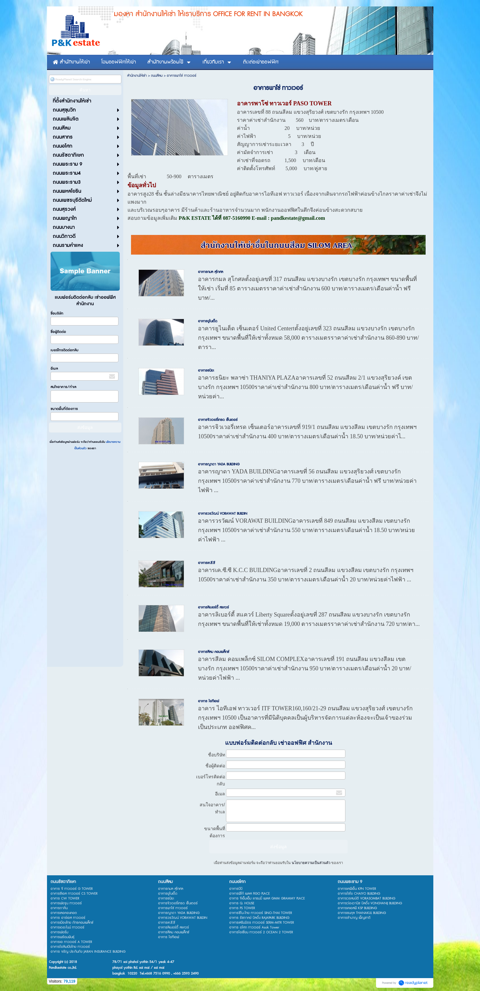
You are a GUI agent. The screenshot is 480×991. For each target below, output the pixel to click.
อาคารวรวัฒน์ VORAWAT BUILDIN (222, 513)
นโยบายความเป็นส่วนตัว (311, 863)
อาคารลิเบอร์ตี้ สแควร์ (213, 607)
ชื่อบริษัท (57, 313)
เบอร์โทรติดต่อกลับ (65, 350)
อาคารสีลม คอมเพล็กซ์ (213, 651)
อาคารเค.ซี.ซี (206, 562)
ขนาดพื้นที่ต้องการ (64, 408)
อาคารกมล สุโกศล (210, 271)
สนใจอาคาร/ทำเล (63, 386)
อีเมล (54, 368)
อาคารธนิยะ (206, 370)
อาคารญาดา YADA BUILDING (219, 464)
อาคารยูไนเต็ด (207, 321)
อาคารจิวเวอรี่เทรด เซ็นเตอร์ (218, 419)
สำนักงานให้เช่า (137, 75)
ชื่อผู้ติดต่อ (58, 331)
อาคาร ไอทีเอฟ (208, 701)
